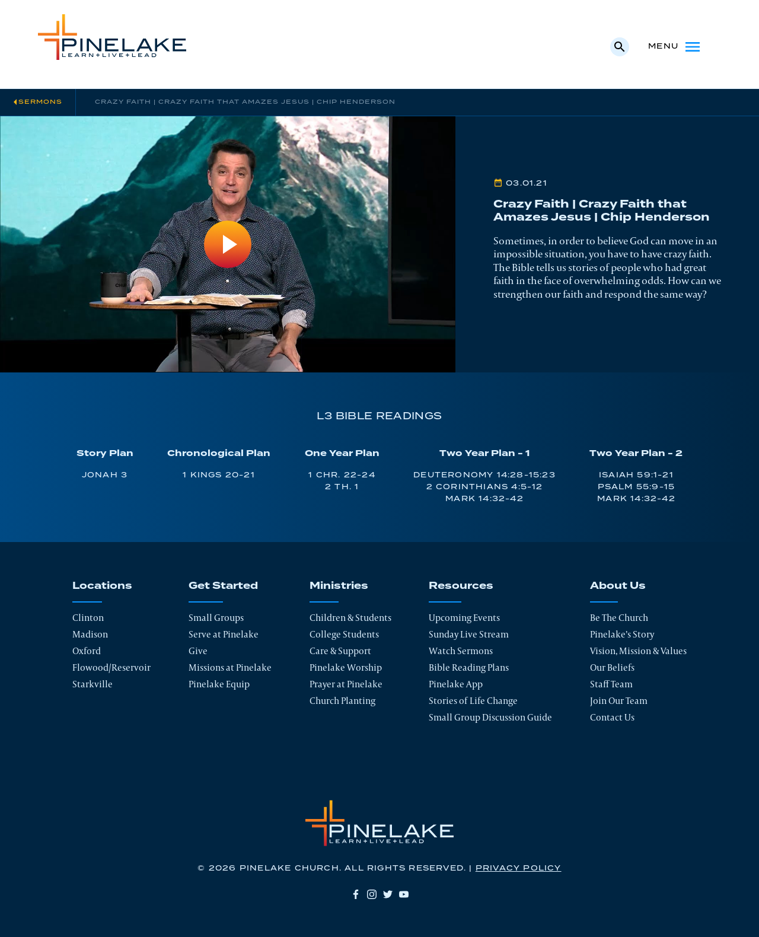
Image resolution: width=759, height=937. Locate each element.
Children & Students (350, 617)
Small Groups (216, 617)
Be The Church (619, 617)
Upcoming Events (464, 617)
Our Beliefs (612, 667)
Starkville (92, 684)
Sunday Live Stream (469, 634)
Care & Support (340, 651)
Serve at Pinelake (224, 634)
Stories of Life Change (473, 700)
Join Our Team (619, 700)
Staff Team (611, 684)
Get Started (223, 586)
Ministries (339, 586)
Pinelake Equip (219, 684)
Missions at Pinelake (230, 667)
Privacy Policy (519, 868)
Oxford (86, 651)
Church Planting (342, 700)
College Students (344, 634)
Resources (461, 586)
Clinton (88, 617)
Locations (102, 586)
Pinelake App (456, 684)
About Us (618, 586)
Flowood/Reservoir (111, 667)
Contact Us (612, 717)
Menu (675, 46)
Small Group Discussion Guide (490, 717)
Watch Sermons (461, 651)
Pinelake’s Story (622, 634)
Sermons (40, 102)
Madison (90, 634)
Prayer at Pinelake (346, 684)
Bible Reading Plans (469, 667)
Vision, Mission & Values (638, 651)
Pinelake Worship (346, 667)
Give (198, 651)
